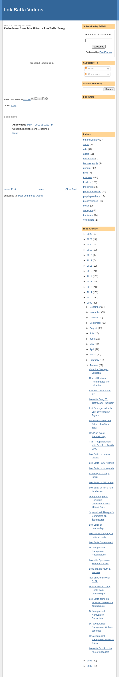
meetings (88, 186)
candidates (89, 158)
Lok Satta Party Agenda (101, 462)
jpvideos (87, 177)
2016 (90, 265)
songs (13, 105)
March (93, 354)
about (86, 144)
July (92, 333)
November (95, 312)
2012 (90, 287)
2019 (90, 249)
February (95, 360)
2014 (90, 276)
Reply (15, 133)
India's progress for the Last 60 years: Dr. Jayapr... (101, 412)
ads (85, 149)
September (96, 322)
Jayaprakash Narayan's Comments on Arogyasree (101, 516)
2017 (90, 260)
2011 (90, 292)
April (92, 349)
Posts (89, 68)
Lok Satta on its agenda (101, 468)
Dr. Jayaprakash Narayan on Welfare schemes (101, 627)
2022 (90, 239)
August (94, 328)
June (93, 338)
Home (40, 189)
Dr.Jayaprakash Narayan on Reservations (97, 551)
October (94, 317)
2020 (90, 244)
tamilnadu (88, 215)
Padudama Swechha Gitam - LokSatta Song (34, 28)
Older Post (70, 189)
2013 (90, 281)
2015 (90, 271)
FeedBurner (105, 52)
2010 (90, 297)
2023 (90, 234)
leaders (87, 182)
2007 (90, 666)
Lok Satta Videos (23, 9)
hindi (85, 172)
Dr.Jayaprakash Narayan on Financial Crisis (101, 639)
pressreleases (90, 201)
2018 (90, 255)
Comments (92, 74)
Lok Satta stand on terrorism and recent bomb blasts (101, 602)
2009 (90, 302)
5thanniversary (91, 139)
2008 (90, 660)
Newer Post (10, 189)
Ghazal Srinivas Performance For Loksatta (99, 381)
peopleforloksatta (92, 191)
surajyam (88, 210)
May (92, 344)
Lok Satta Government (101, 542)
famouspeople (90, 163)
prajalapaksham (91, 196)
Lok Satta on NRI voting (101, 482)
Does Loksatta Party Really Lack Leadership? (99, 590)
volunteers (88, 219)
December (95, 307)
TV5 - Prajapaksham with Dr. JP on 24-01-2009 (101, 445)
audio (86, 153)
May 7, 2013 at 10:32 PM (40, 124)
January (94, 365)
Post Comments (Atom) (30, 195)
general (87, 168)
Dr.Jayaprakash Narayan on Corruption (97, 615)
